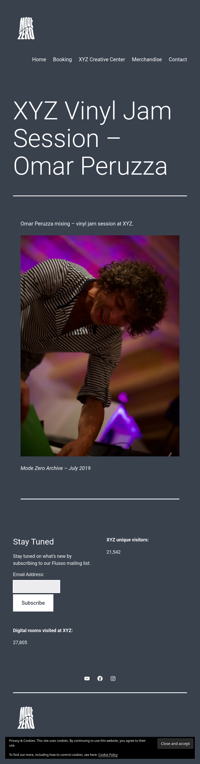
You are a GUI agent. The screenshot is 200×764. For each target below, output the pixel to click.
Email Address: (28, 574)
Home (39, 59)
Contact (178, 59)
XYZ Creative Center (102, 59)
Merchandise (147, 59)
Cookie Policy (108, 755)
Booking (62, 59)
